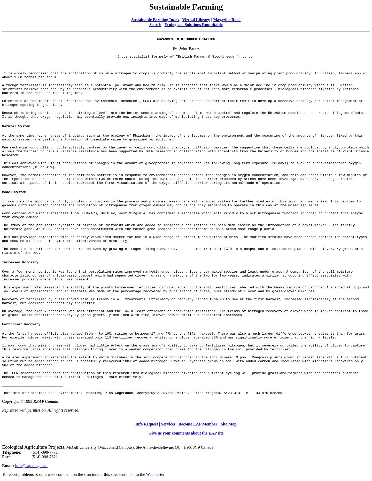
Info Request (146, 424)
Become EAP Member (198, 424)
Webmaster (155, 474)
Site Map (229, 424)
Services (168, 424)
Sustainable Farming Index (155, 20)
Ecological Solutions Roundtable (193, 24)
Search (155, 24)
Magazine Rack (227, 20)
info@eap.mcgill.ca (31, 465)
